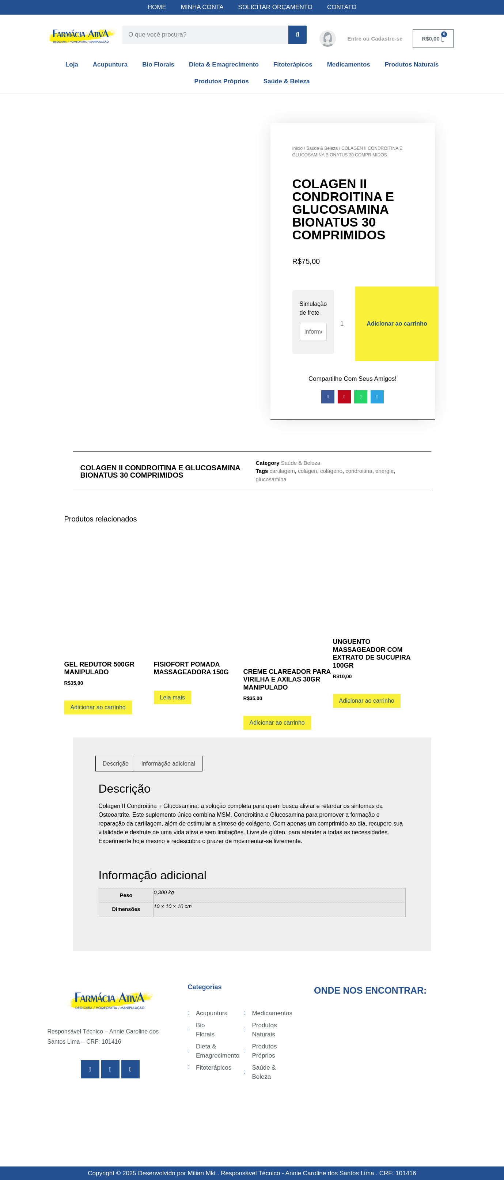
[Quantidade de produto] (344, 324)
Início (297, 148)
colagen (307, 471)
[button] (327, 396)
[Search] (297, 35)
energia (384, 471)
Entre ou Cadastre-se (374, 38)
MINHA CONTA (202, 7)
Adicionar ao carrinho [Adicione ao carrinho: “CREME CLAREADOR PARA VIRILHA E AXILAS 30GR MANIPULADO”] (277, 723)
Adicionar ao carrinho (397, 323)
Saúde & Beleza (287, 81)
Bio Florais (158, 64)
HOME (157, 7)
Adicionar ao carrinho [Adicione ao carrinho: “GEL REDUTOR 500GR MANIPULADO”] (98, 707)
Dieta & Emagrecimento (224, 64)
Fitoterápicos (292, 64)
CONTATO (341, 7)
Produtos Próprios (221, 81)
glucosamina (271, 479)
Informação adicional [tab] (168, 763)
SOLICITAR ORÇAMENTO (275, 7)
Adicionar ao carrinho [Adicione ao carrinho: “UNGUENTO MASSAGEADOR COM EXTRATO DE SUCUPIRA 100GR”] (366, 701)
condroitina (358, 471)
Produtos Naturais (412, 64)
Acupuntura (110, 64)
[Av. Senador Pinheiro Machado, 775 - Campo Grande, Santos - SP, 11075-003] (385, 1060)
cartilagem (282, 471)
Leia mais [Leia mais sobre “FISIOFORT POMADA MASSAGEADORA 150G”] (172, 697)
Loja (71, 64)
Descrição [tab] (116, 763)
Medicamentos (348, 64)
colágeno (331, 471)
